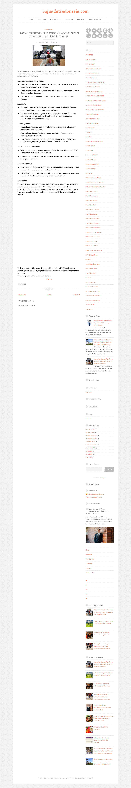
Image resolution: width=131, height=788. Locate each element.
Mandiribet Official (92, 191)
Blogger (103, 478)
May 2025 (89, 457)
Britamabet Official (92, 155)
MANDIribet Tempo (92, 255)
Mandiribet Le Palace (92, 209)
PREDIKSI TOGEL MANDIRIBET (96, 100)
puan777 (88, 137)
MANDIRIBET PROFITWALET (95, 187)
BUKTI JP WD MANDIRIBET (95, 96)
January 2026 (90, 432)
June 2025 (89, 454)
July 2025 (89, 451)
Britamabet (89, 150)
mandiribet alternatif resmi (94, 141)
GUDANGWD (90, 128)
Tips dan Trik (55, 20)
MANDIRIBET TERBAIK (93, 232)
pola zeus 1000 (90, 59)
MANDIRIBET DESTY (93, 237)
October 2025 (90, 442)
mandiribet (89, 259)
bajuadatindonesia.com (65, 11)
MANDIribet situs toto (93, 227)
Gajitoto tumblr (90, 282)
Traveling (81, 20)
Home (32, 20)
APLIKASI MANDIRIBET (94, 105)
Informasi (42, 20)
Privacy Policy (95, 20)
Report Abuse (94, 484)
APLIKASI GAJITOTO (93, 87)
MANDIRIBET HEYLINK (93, 69)
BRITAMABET (90, 146)
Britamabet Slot (91, 168)
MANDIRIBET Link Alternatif (95, 109)
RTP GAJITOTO (91, 78)
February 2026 (90, 429)
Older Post (76, 294)
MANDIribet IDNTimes (93, 246)
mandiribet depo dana (92, 264)
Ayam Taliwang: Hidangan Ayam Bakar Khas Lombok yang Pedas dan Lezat (103, 718)
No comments (55, 42)
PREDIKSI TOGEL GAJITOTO (95, 82)
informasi (49, 29)
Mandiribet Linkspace (92, 223)
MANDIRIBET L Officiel (93, 178)
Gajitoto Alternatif (92, 287)
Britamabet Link (91, 159)
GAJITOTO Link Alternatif (94, 91)
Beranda (88, 419)
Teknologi (69, 20)
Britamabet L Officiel (92, 164)
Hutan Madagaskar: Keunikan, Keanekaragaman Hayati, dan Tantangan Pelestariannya (103, 342)
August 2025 (90, 448)
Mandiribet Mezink (91, 200)
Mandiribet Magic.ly (92, 196)
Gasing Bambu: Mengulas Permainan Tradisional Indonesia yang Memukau (102, 646)
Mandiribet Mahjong (92, 123)
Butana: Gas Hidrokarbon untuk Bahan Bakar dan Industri (102, 740)
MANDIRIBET (90, 64)
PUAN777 (89, 132)
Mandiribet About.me (92, 218)
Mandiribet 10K (91, 273)
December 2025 (91, 435)
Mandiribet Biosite (91, 214)
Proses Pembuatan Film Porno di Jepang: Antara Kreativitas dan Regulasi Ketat (49, 34)
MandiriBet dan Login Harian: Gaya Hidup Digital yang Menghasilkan (103, 323)
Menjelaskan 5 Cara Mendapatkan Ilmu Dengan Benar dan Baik (98, 511)
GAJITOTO (89, 55)
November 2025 (91, 438)
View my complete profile (94, 497)
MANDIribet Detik (91, 241)
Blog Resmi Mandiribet (93, 300)
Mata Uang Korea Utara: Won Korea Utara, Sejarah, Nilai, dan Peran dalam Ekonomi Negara (103, 751)
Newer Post (22, 294)
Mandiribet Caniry (91, 205)
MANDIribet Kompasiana (94, 250)
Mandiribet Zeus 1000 (93, 118)
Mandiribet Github (91, 268)
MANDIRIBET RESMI (92, 73)
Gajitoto (88, 278)
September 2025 (91, 445)
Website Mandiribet (92, 114)
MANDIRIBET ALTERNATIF (95, 182)
